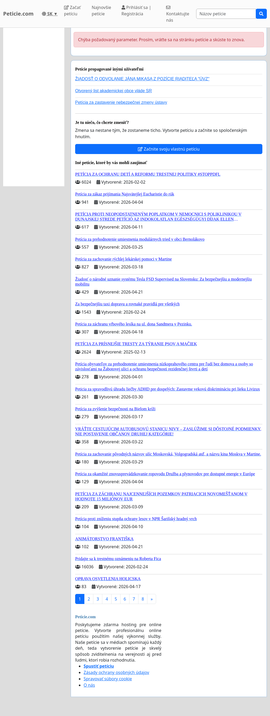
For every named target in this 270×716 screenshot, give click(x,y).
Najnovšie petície (101, 10)
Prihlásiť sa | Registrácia (136, 10)
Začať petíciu (72, 10)
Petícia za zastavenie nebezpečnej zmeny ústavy (121, 102)
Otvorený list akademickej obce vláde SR (113, 91)
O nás (89, 685)
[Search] (226, 14)
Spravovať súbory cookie (108, 679)
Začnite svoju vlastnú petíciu (169, 149)
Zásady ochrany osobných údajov (116, 672)
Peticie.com (18, 13)
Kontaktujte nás (177, 14)
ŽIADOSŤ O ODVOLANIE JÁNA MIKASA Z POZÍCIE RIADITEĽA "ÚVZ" (142, 79)
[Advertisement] (33, 107)
